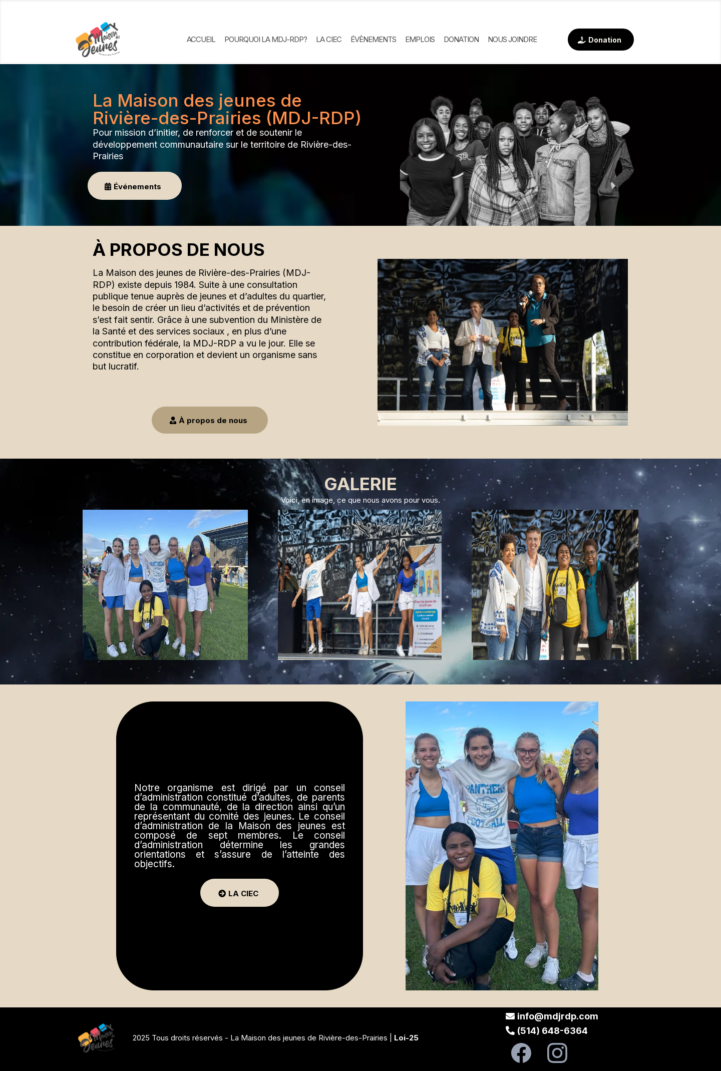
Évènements (373, 39)
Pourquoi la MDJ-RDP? (265, 39)
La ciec (328, 39)
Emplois (420, 39)
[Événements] (135, 186)
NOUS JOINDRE (512, 39)
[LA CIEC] (239, 893)
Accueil (201, 39)
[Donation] (601, 40)
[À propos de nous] (210, 420)
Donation (461, 39)
